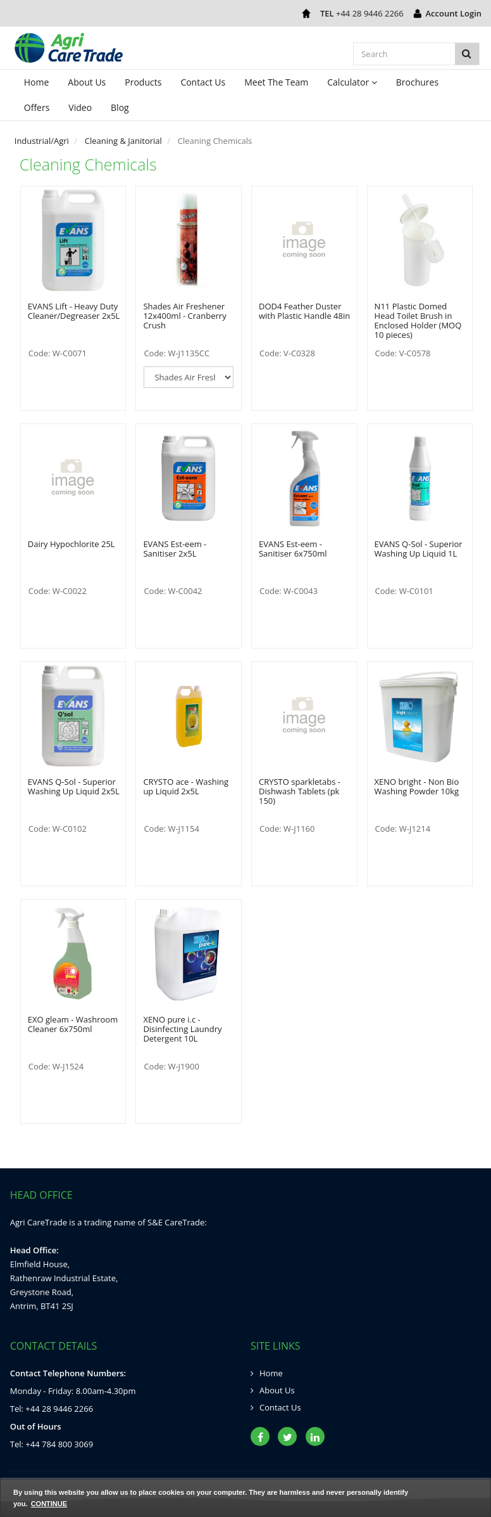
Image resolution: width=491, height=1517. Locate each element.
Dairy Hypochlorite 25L (71, 544)
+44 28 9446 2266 (370, 13)
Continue (49, 1503)
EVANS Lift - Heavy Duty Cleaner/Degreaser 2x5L (74, 310)
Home (36, 82)
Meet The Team (276, 82)
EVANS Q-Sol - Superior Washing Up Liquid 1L (419, 548)
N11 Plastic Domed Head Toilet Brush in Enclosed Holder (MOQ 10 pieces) (418, 320)
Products (143, 82)
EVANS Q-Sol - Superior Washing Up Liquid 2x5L (74, 786)
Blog (120, 107)
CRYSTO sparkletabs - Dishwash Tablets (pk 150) (299, 791)
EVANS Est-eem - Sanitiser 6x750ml (293, 548)
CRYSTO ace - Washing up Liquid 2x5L (185, 786)
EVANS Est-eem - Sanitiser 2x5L (174, 548)
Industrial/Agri (42, 140)
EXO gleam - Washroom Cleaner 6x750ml (73, 1024)
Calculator (352, 82)
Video (80, 107)
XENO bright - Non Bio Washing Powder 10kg (417, 786)
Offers (37, 107)
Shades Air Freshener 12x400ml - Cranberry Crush (184, 315)
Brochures (417, 82)
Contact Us (202, 82)
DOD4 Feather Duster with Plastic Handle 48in (304, 310)
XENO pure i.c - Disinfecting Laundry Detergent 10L (182, 1029)
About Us (87, 82)
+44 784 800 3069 (59, 1444)
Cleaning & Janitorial (123, 140)
